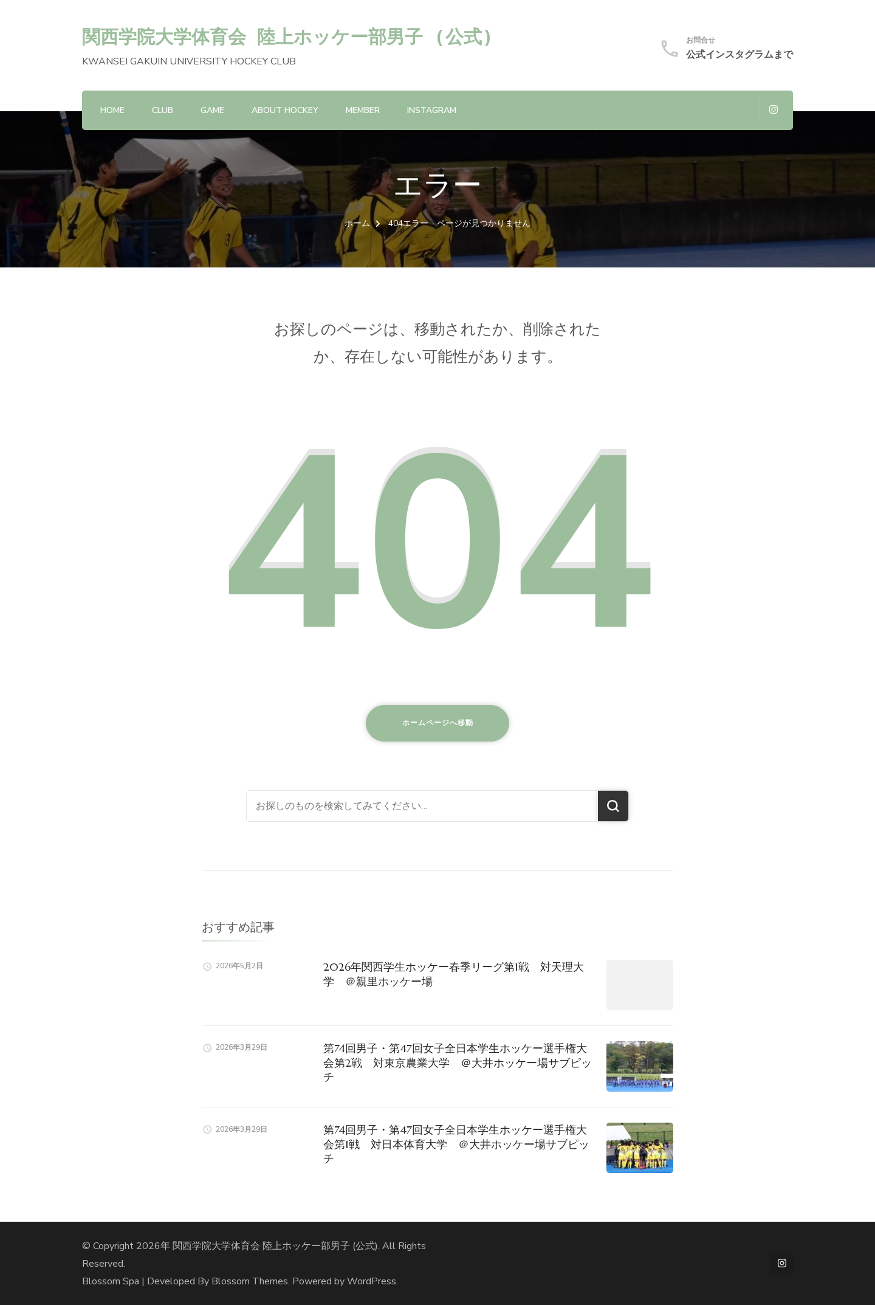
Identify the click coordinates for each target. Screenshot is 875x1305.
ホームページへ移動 (437, 723)
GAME (212, 110)
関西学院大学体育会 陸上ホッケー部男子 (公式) (287, 36)
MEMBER (363, 110)
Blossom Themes (249, 1281)
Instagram (431, 110)
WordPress (371, 1281)
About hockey (285, 110)
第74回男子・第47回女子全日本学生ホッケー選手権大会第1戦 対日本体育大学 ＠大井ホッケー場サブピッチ (456, 1144)
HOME (112, 110)
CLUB (162, 110)
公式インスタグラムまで (739, 54)
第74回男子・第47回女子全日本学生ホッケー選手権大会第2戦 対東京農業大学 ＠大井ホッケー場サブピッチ (457, 1062)
